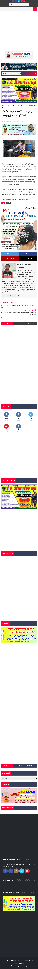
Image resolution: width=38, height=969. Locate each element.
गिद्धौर (8, 105)
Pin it (11, 258)
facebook (31, 323)
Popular (19, 766)
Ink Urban (20, 960)
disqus (19, 323)
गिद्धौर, (27, 121)
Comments (31, 766)
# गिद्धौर (8, 203)
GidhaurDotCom (19, 963)
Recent (7, 766)
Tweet (11, 254)
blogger (6, 323)
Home (3, 105)
